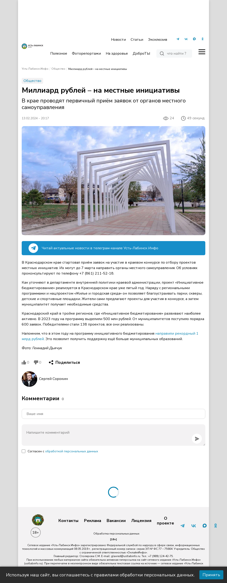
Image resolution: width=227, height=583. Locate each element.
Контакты (68, 520)
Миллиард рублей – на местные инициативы (97, 69)
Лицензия (141, 520)
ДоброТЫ (141, 53)
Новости (118, 39)
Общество (58, 69)
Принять (211, 575)
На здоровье (117, 53)
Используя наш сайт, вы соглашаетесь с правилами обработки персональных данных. (100, 575)
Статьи (137, 39)
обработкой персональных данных (71, 451)
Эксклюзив (157, 39)
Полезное (58, 53)
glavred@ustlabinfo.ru (125, 556)
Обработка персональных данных (116, 533)
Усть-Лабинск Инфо (35, 69)
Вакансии (116, 520)
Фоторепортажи (86, 53)
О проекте (165, 521)
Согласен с (63, 451)
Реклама (92, 520)
